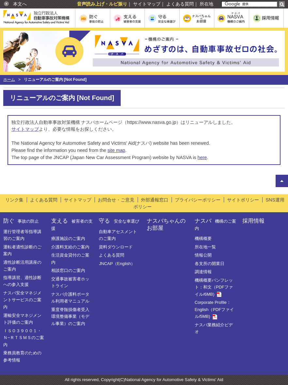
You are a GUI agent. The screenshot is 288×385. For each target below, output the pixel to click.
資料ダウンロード (116, 246)
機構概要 (203, 238)
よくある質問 (180, 4)
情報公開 (203, 255)
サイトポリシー (243, 199)
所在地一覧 (205, 246)
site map (116, 150)
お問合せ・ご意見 (116, 199)
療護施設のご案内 (68, 238)
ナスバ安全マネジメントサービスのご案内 (22, 299)
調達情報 (203, 271)
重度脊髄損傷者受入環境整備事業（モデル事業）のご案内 (70, 316)
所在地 (206, 4)
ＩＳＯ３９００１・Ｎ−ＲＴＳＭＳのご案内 (23, 337)
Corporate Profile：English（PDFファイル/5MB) (214, 309)
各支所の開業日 (209, 263)
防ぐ (21, 220)
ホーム (9, 79)
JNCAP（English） (117, 263)
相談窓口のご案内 (68, 270)
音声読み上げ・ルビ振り (102, 4)
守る (119, 220)
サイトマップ (146, 4)
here (202, 157)
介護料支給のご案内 (70, 246)
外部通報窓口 (154, 199)
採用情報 (253, 220)
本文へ (20, 4)
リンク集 (14, 199)
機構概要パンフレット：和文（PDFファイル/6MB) (214, 287)
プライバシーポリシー (197, 199)
